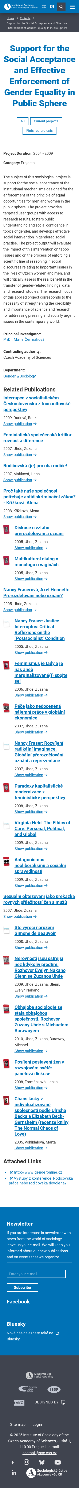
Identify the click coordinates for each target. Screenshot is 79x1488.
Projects (25, 18)
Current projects (46, 121)
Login (37, 1424)
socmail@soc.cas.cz (40, 1453)
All (23, 121)
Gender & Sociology (19, 376)
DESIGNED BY (50, 1402)
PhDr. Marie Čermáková (24, 339)
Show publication (17, 424)
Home (10, 18)
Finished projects (39, 131)
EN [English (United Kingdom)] (52, 7)
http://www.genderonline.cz (38, 1172)
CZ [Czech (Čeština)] (44, 7)
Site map (18, 1424)
